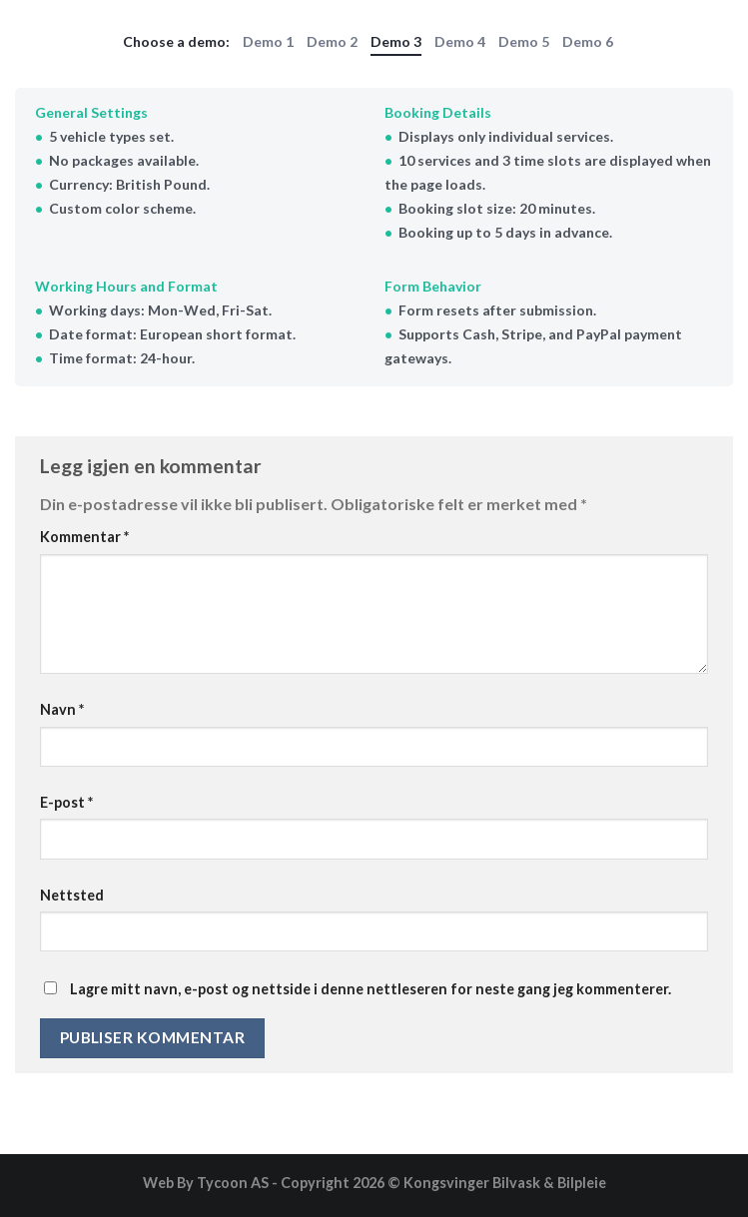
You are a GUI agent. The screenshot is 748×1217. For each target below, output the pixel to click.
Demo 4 (459, 41)
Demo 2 (332, 41)
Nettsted (72, 895)
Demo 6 (587, 41)
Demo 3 (396, 41)
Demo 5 (523, 41)
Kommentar (84, 536)
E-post (66, 802)
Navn (62, 709)
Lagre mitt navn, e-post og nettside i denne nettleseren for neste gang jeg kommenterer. (370, 988)
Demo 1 (268, 41)
